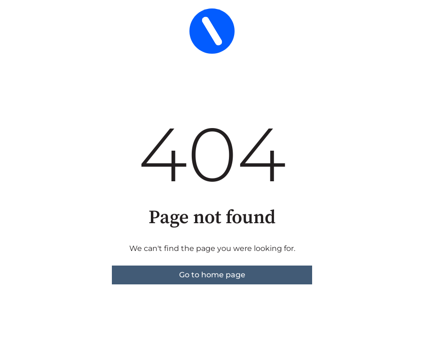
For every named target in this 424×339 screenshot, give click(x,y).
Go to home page (212, 274)
